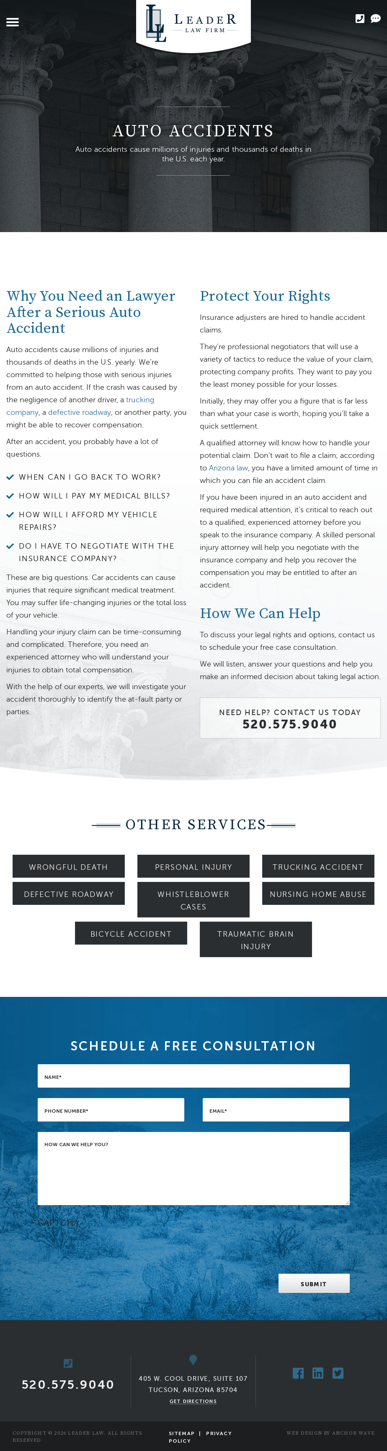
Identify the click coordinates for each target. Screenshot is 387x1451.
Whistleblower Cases (193, 900)
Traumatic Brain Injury (255, 940)
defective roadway (79, 412)
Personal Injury (193, 867)
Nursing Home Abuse (318, 894)
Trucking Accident (318, 867)
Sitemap (182, 1433)
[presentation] (101, 1247)
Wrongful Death (68, 867)
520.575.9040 (290, 724)
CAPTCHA (58, 1223)
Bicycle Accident (131, 934)
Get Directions (193, 1401)
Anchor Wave (353, 1433)
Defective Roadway (69, 894)
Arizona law (228, 468)
